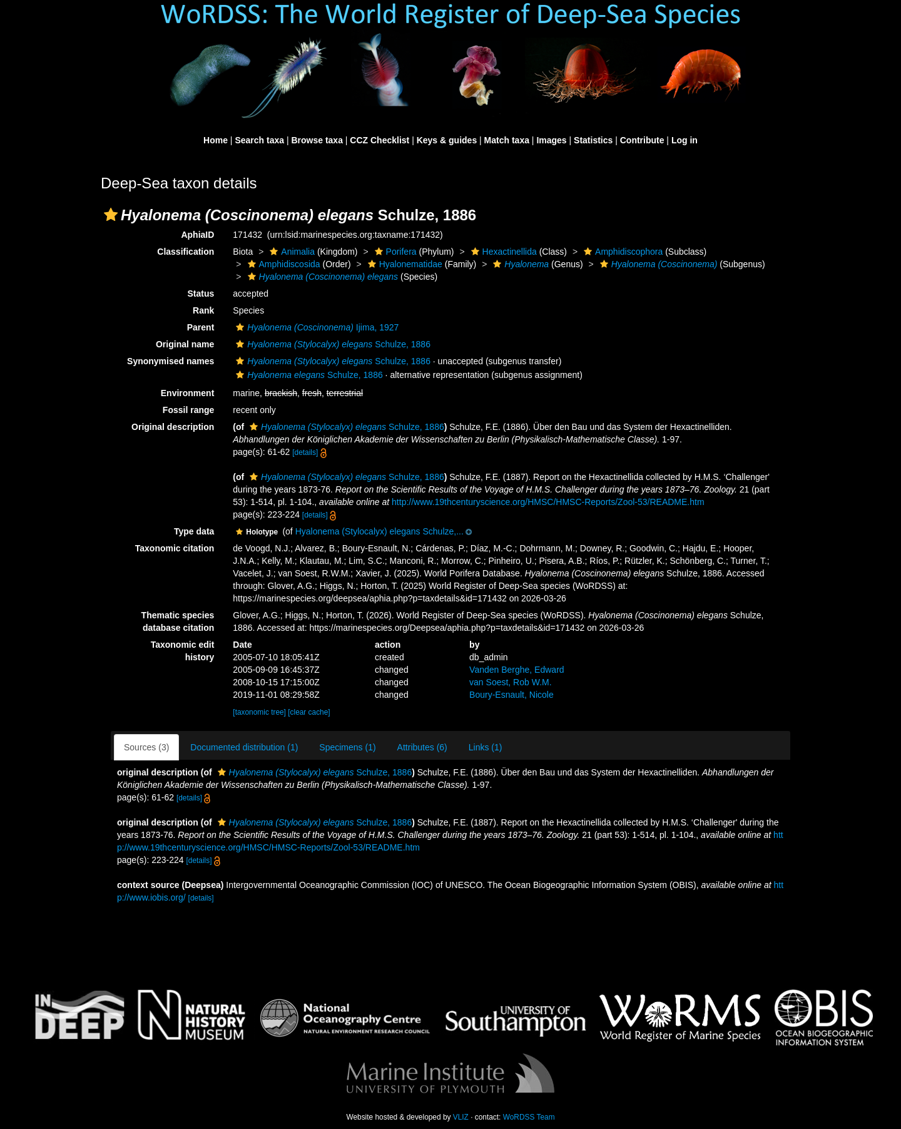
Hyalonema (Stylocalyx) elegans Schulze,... (379, 531)
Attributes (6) (422, 747)
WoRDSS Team (529, 1117)
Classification (185, 252)
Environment (188, 393)
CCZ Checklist (379, 140)
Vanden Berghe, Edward (516, 670)
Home (215, 140)
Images (551, 140)
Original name (185, 344)
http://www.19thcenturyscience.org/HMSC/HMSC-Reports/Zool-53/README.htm (548, 502)
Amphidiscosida (282, 264)
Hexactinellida (502, 252)
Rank (203, 310)
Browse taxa (316, 140)
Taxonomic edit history (183, 651)
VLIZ (461, 1117)
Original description (172, 427)
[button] (111, 214)
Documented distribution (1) (244, 747)
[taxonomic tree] (259, 712)
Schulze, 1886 (331, 344)
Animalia (291, 252)
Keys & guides (447, 140)
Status (201, 294)
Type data (194, 531)
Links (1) (485, 747)
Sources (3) (146, 747)
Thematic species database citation (178, 621)
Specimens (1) (347, 747)
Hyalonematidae (403, 264)
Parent (201, 327)
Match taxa (506, 140)
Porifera (394, 252)
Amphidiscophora (622, 252)
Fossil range (188, 410)
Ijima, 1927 (316, 327)
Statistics (593, 140)
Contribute (642, 140)
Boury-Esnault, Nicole (511, 695)
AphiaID (197, 235)
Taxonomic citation (175, 548)
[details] (305, 452)
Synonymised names (170, 361)
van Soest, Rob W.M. (510, 682)
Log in (684, 140)
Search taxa (259, 140)
